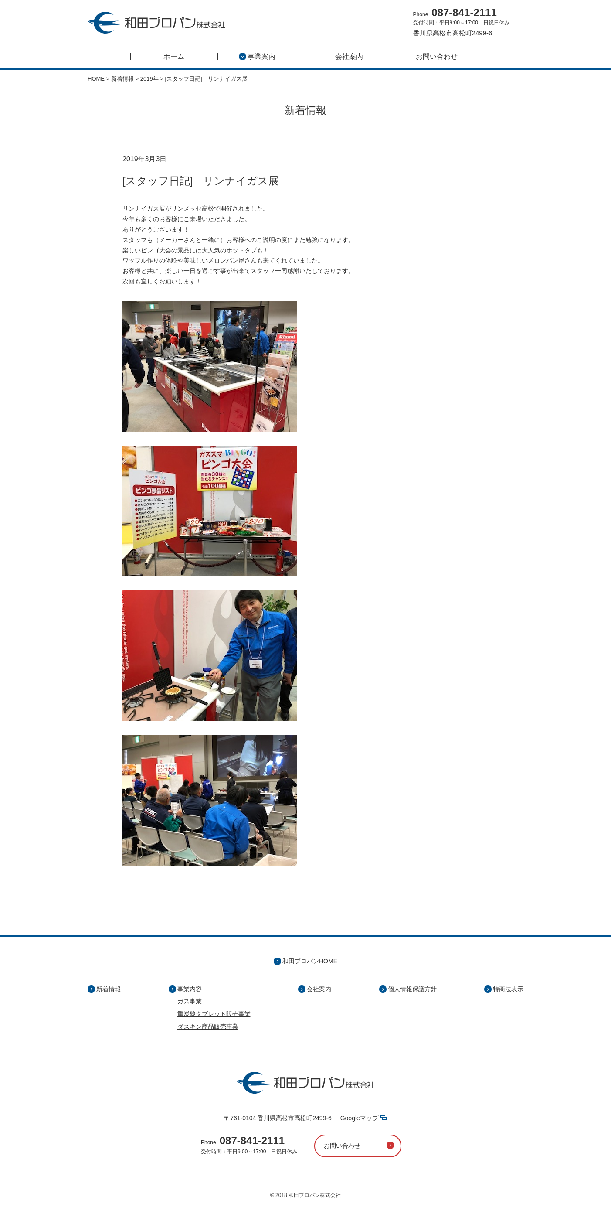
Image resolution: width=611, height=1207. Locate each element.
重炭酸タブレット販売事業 (214, 1013)
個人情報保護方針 (412, 988)
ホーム (173, 56)
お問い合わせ (437, 56)
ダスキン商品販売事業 (207, 1026)
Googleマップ (359, 1118)
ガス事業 (189, 1001)
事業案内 (257, 56)
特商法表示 (508, 988)
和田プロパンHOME (309, 961)
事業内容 (189, 988)
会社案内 (349, 56)
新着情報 (108, 988)
